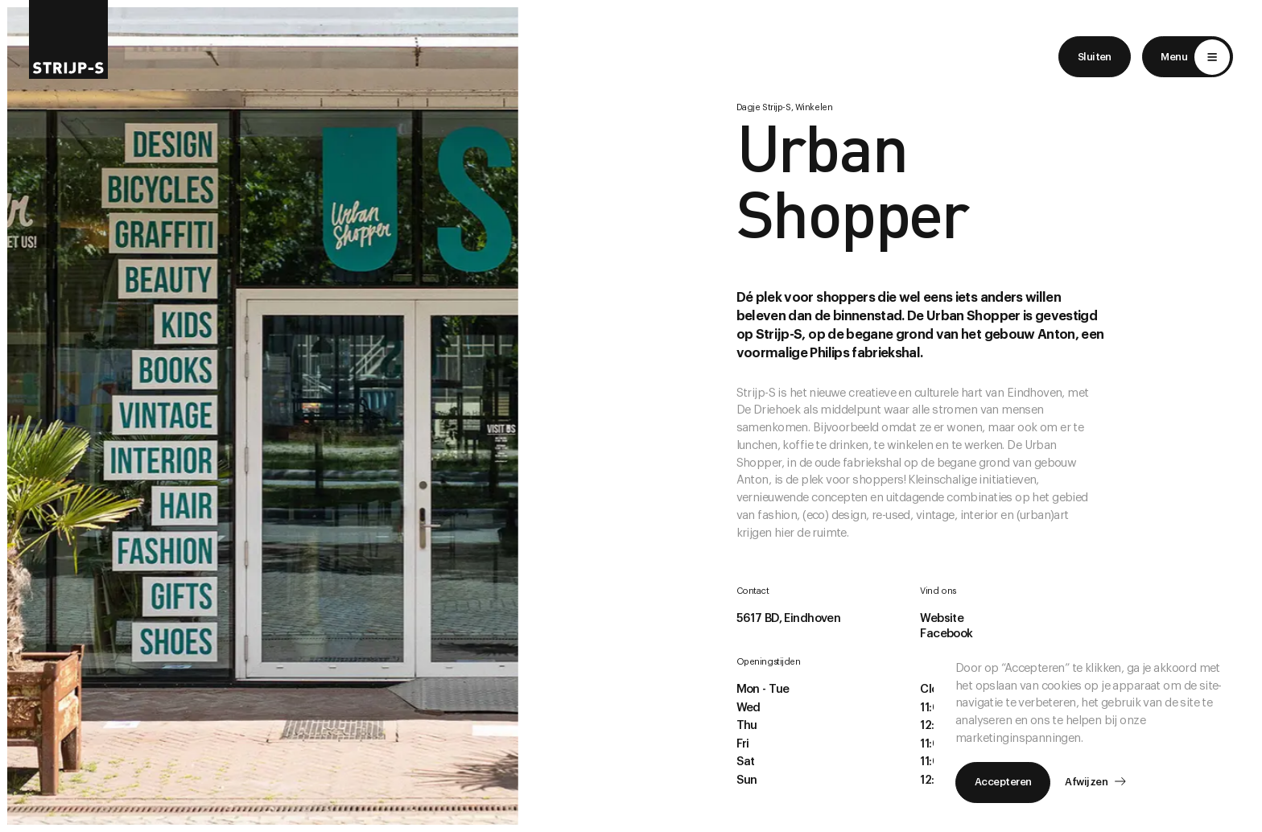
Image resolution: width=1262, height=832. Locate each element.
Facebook (946, 634)
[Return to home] (68, 39)
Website (941, 618)
